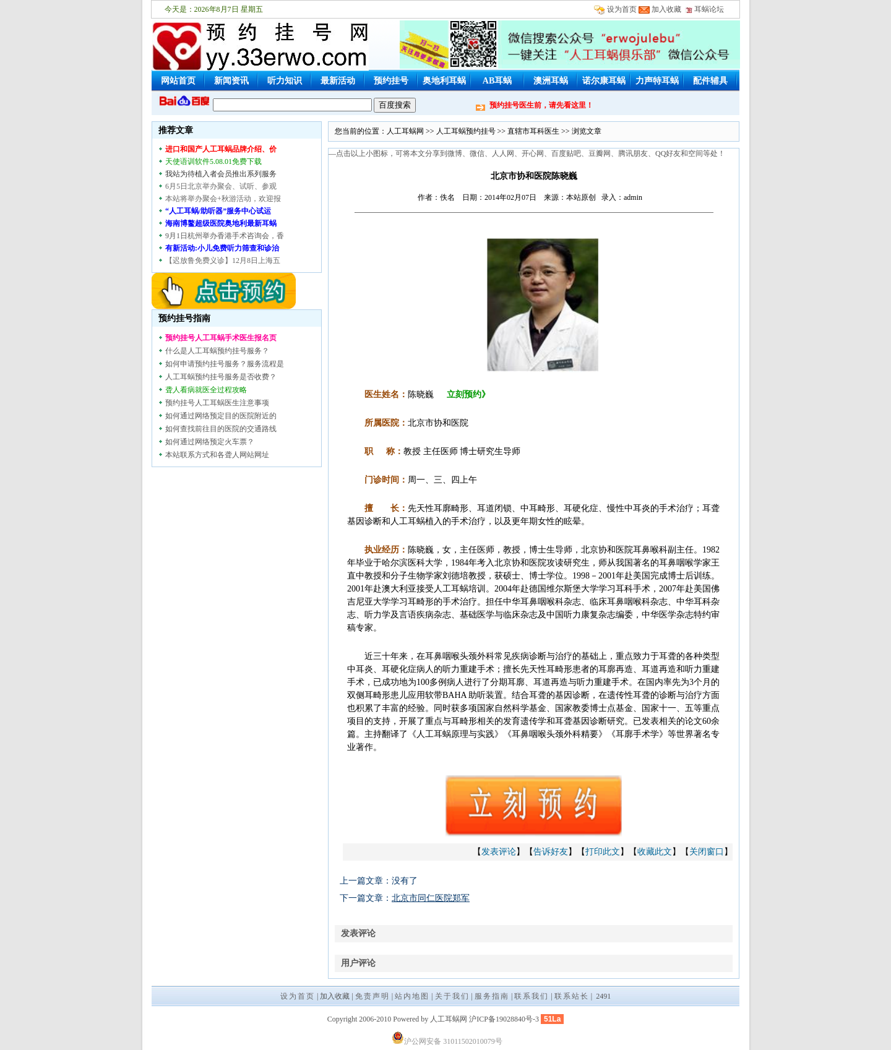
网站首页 (178, 80)
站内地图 (412, 996)
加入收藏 (666, 9)
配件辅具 (710, 80)
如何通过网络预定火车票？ (209, 441)
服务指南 (492, 996)
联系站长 (571, 996)
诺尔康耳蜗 (604, 80)
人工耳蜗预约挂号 (466, 131)
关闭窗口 (706, 851)
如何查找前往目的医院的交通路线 (221, 428)
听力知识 (284, 80)
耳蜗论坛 (704, 9)
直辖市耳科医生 (533, 131)
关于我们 (452, 996)
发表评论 (498, 851)
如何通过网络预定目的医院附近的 (221, 415)
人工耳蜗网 (405, 131)
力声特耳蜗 (657, 80)
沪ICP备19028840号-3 (504, 1019)
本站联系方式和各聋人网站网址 (217, 454)
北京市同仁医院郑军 (431, 898)
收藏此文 (654, 851)
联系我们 (531, 996)
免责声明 (372, 996)
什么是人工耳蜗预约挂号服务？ (217, 350)
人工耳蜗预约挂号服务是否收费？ (221, 376)
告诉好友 (550, 851)
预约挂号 (391, 80)
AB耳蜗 (497, 80)
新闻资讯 (231, 80)
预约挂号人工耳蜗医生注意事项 (217, 402)
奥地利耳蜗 (444, 80)
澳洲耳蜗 (550, 80)
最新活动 (338, 80)
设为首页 (622, 9)
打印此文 (602, 851)
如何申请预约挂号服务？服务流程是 (224, 363)
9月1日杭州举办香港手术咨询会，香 (224, 235)
